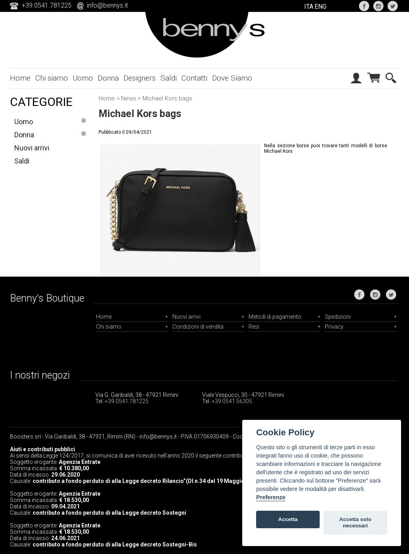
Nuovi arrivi (31, 148)
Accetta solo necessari (355, 522)
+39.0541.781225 (127, 401)
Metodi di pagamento (275, 317)
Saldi (168, 78)
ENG (320, 6)
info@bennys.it (107, 5)
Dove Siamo (232, 78)
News (128, 98)
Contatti (194, 78)
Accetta (288, 519)
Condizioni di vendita (198, 326)
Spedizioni (338, 317)
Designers (139, 78)
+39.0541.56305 (232, 401)
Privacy (334, 326)
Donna (108, 78)
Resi (254, 326)
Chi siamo (51, 78)
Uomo (83, 78)
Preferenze (271, 497)
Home (20, 78)
